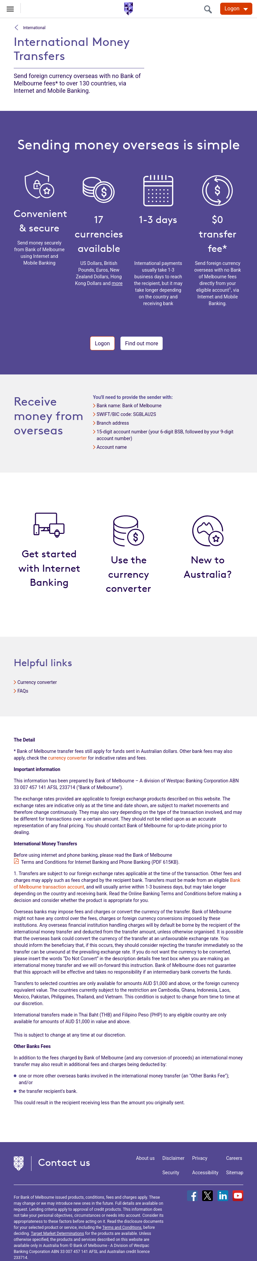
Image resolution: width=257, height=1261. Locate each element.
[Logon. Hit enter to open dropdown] (236, 9)
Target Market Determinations (57, 1233)
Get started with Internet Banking (49, 568)
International (34, 27)
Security (170, 1172)
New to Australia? (208, 567)
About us (145, 1158)
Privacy (199, 1158)
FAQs (22, 691)
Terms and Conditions (122, 1227)
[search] (209, 9)
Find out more (141, 343)
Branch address (113, 423)
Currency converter (37, 682)
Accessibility (205, 1172)
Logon (102, 343)
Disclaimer (173, 1158)
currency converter (67, 758)
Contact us (64, 1162)
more (117, 283)
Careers (234, 1158)
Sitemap (234, 1172)
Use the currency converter (128, 574)
